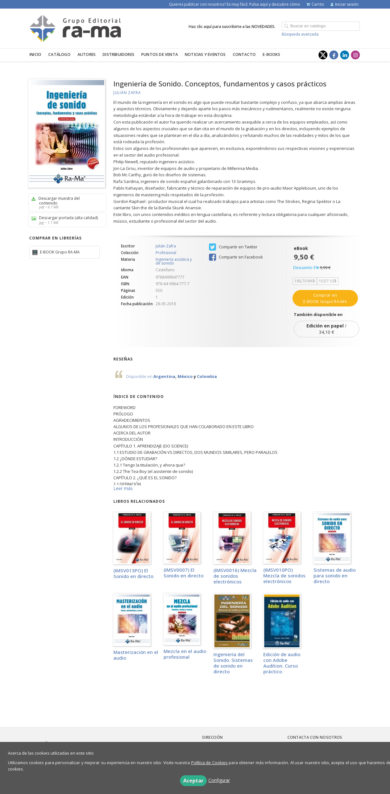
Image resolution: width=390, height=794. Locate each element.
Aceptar (193, 780)
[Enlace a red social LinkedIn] (344, 54)
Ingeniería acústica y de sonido (174, 261)
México (185, 376)
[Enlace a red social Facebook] (333, 54)
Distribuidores (118, 54)
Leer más (123, 488)
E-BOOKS (271, 54)
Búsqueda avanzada (300, 34)
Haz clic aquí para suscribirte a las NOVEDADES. (232, 26)
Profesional (166, 253)
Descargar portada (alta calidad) (65, 220)
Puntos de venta (159, 54)
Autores (86, 54)
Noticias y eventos (205, 54)
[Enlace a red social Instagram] (355, 54)
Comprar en (324, 298)
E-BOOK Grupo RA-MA (59, 252)
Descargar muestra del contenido (65, 202)
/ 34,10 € (326, 329)
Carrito (315, 4)
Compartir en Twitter (233, 247)
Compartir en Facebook (236, 257)
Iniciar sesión (345, 4)
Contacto (244, 54)
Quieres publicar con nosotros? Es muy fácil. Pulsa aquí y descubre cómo (234, 4)
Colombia (207, 376)
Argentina (164, 376)
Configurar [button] (219, 780)
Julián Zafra (127, 92)
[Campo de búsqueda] (321, 26)
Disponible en (139, 376)
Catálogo (59, 54)
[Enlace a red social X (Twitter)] (323, 54)
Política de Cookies (209, 762)
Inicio (35, 54)
